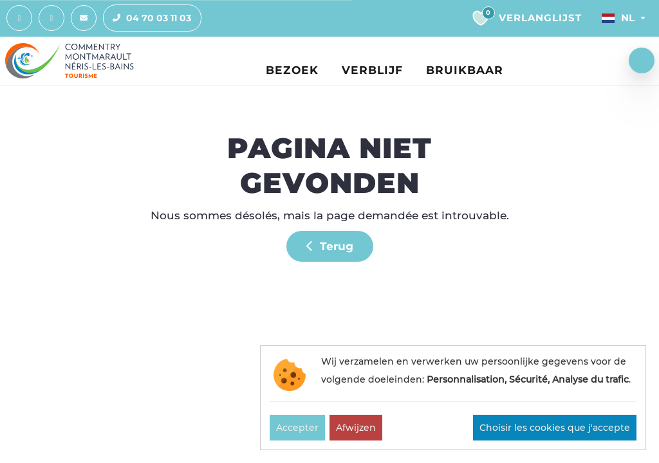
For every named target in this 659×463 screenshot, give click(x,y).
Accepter (297, 427)
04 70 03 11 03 (147, 19)
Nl (618, 18)
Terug (329, 246)
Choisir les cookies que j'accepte (554, 427)
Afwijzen (356, 427)
